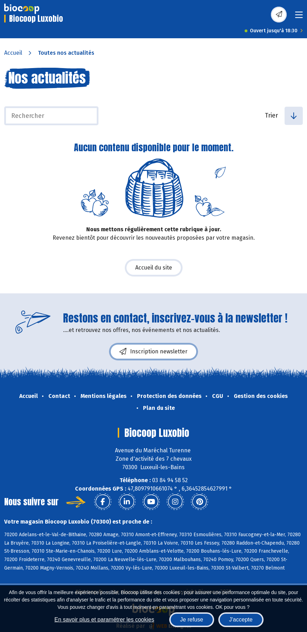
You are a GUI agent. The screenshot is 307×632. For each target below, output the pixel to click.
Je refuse (191, 620)
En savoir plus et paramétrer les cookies (104, 620)
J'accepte (241, 620)
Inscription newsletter (153, 351)
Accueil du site (153, 267)
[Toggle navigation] (299, 17)
